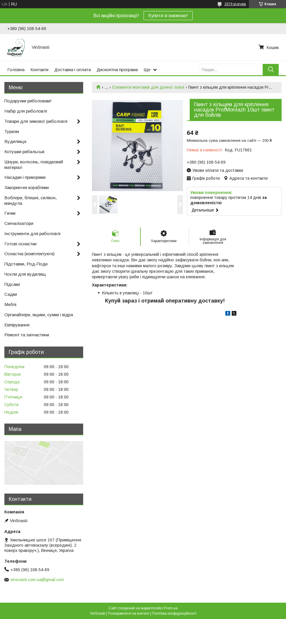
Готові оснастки (20, 243)
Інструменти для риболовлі (32, 233)
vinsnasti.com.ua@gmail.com (37, 579)
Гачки (9, 213)
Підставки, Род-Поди (26, 263)
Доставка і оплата (72, 69)
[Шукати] (271, 69)
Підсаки (12, 284)
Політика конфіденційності (174, 613)
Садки (10, 294)
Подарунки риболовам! (28, 100)
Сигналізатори (18, 223)
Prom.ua (170, 608)
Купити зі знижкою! (168, 15)
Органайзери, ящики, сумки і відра (38, 314)
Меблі (10, 304)
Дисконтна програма (117, 69)
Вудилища (15, 141)
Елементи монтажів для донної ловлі (148, 87)
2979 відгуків (235, 4)
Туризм (11, 131)
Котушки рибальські (24, 151)
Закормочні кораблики (26, 187)
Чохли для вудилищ (25, 274)
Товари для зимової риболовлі (35, 121)
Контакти (39, 69)
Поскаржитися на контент (128, 613)
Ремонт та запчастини (26, 334)
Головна (16, 69)
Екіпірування (16, 324)
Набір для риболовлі (25, 111)
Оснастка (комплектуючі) (29, 253)
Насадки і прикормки (25, 177)
